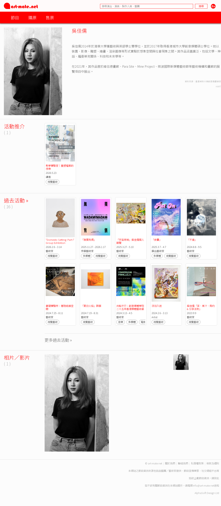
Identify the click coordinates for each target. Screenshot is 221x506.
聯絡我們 (183, 463)
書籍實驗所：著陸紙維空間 (59, 307)
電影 (143, 322)
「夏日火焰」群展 (91, 306)
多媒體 (86, 256)
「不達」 (192, 240)
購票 (32, 17)
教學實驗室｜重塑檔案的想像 (59, 167)
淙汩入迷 (157, 306)
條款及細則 (212, 463)
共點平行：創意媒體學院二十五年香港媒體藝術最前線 (130, 309)
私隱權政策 (197, 463)
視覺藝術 (52, 182)
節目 (15, 17)
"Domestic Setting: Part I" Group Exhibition (60, 241)
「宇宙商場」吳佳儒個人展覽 (130, 241)
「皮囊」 (157, 240)
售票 (50, 17)
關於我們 (170, 463)
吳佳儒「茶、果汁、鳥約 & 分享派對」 (201, 307)
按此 (216, 478)
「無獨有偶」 (88, 240)
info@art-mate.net (203, 485)
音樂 (120, 322)
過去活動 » (16, 200)
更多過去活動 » (58, 340)
